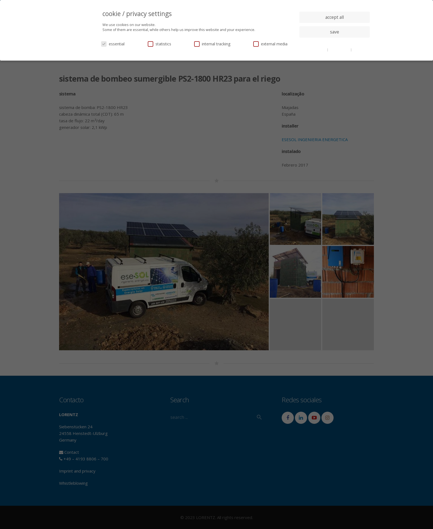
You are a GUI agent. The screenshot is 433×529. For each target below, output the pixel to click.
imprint (358, 49)
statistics (159, 43)
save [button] (334, 32)
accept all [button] (334, 17)
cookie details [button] (315, 49)
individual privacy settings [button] (334, 43)
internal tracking (212, 43)
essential (113, 43)
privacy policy (340, 49)
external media (270, 43)
